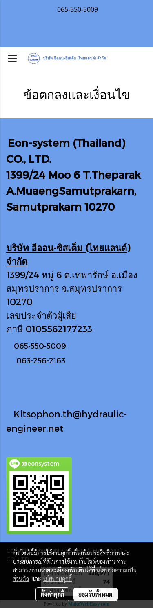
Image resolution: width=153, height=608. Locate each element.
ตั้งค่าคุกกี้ (52, 594)
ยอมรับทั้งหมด (95, 594)
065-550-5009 (40, 345)
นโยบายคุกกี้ (57, 578)
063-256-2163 (40, 360)
